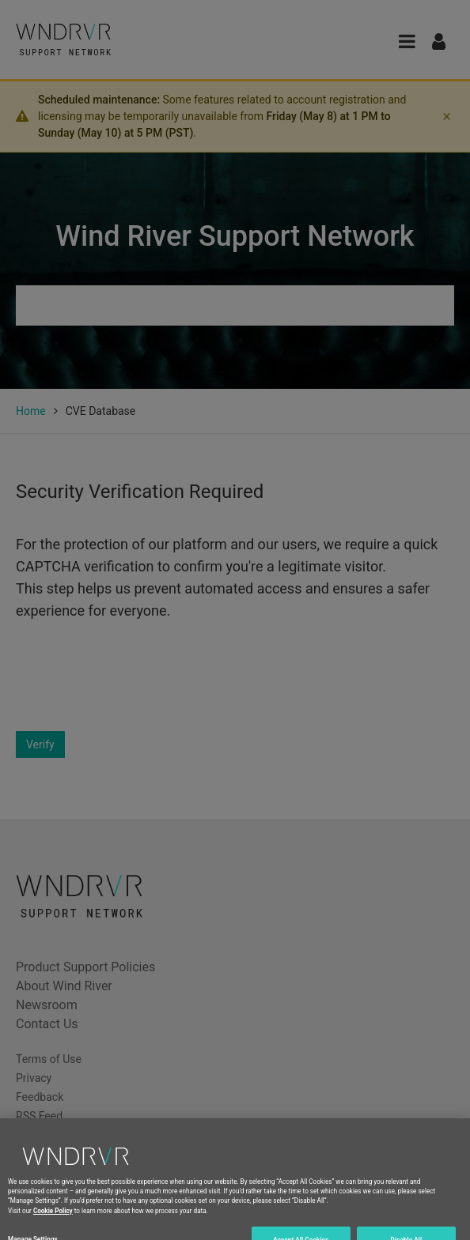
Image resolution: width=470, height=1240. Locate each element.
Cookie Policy (53, 1221)
